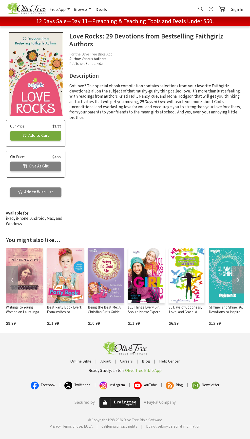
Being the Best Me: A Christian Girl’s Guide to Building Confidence (105, 312)
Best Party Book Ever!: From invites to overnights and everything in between (64, 314)
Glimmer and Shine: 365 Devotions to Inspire (226, 310)
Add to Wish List (35, 192)
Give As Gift (36, 166)
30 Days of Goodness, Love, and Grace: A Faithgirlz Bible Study (185, 312)
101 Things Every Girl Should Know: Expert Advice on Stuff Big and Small (146, 314)
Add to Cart (35, 136)
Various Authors (94, 59)
